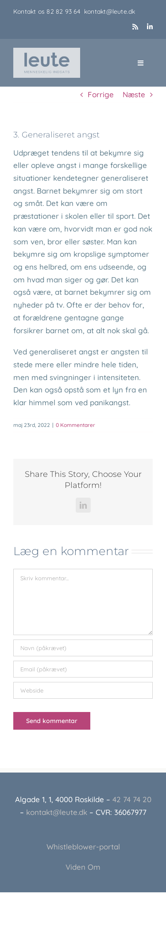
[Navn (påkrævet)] (83, 648)
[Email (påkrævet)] (83, 669)
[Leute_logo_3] (46, 51)
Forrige (101, 94)
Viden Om (83, 867)
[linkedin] (150, 26)
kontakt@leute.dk (109, 11)
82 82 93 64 (65, 11)
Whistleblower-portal (83, 846)
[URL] (83, 690)
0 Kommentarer (75, 425)
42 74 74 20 (131, 799)
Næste (134, 94)
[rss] (135, 26)
